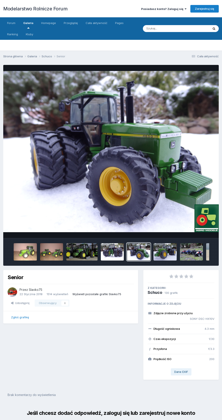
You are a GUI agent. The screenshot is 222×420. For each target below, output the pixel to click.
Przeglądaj (71, 23)
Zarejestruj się (204, 8)
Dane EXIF (181, 371)
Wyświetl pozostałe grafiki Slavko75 (96, 294)
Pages (119, 23)
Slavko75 (35, 289)
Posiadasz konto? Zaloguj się (163, 9)
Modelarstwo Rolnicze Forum (35, 8)
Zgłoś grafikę (20, 317)
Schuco (155, 292)
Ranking (12, 34)
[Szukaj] (172, 28)
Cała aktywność (96, 23)
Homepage (48, 23)
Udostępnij (20, 303)
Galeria (28, 25)
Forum (11, 23)
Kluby (29, 34)
